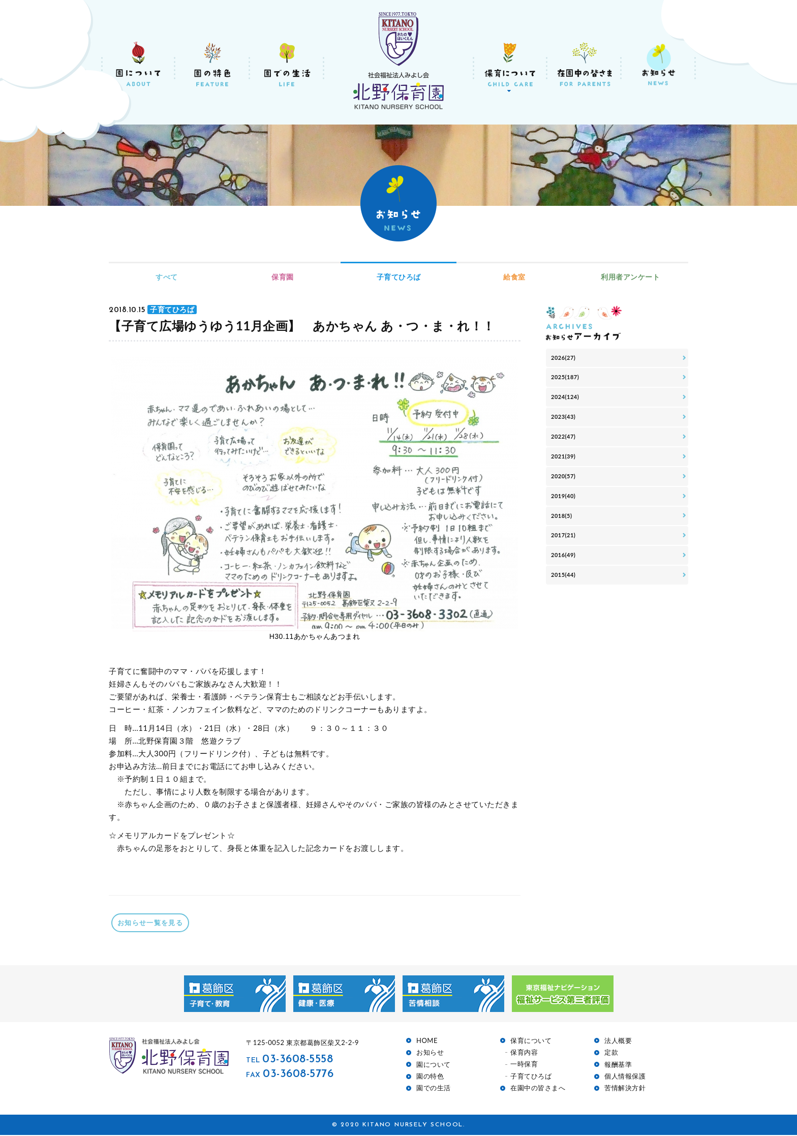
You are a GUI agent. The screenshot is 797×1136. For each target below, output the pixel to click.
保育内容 (524, 1053)
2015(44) (566, 612)
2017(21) (566, 567)
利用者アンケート (630, 276)
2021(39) (566, 474)
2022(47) (566, 451)
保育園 (282, 276)
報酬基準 (618, 1065)
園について (433, 1065)
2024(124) (568, 405)
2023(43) (566, 428)
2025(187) (568, 382)
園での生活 (433, 1089)
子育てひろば (399, 276)
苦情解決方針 (625, 1089)
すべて (167, 276)
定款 (611, 1053)
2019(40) (566, 520)
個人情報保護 (625, 1077)
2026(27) (566, 359)
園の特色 (430, 1077)
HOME (427, 1041)
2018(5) (564, 543)
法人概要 (618, 1041)
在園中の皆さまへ (537, 1089)
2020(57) (566, 498)
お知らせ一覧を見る (155, 923)
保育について (530, 1041)
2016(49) (566, 590)
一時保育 (524, 1065)
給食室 (514, 276)
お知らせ (430, 1053)
